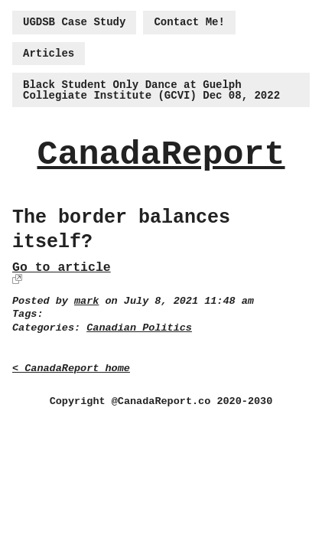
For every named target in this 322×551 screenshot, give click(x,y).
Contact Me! (189, 22)
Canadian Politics (139, 328)
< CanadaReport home (71, 368)
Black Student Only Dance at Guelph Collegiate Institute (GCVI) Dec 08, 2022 (151, 90)
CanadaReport (161, 155)
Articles (48, 53)
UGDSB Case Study (74, 22)
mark (86, 301)
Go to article (61, 267)
